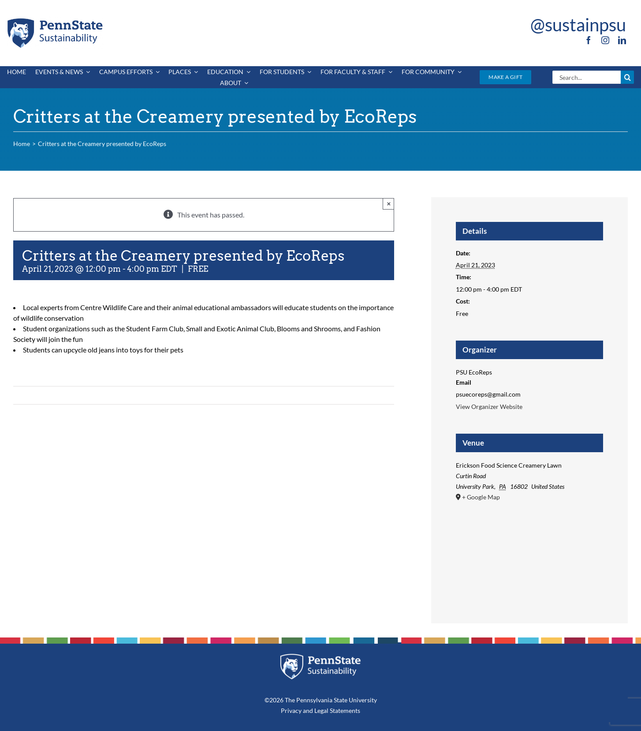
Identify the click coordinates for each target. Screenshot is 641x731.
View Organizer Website (489, 406)
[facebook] (589, 40)
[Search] (627, 77)
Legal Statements (337, 710)
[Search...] (586, 77)
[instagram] (605, 40)
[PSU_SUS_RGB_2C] (54, 19)
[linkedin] (622, 40)
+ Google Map (481, 497)
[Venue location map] (530, 549)
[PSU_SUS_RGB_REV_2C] (320, 656)
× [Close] (389, 203)
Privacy (291, 710)
